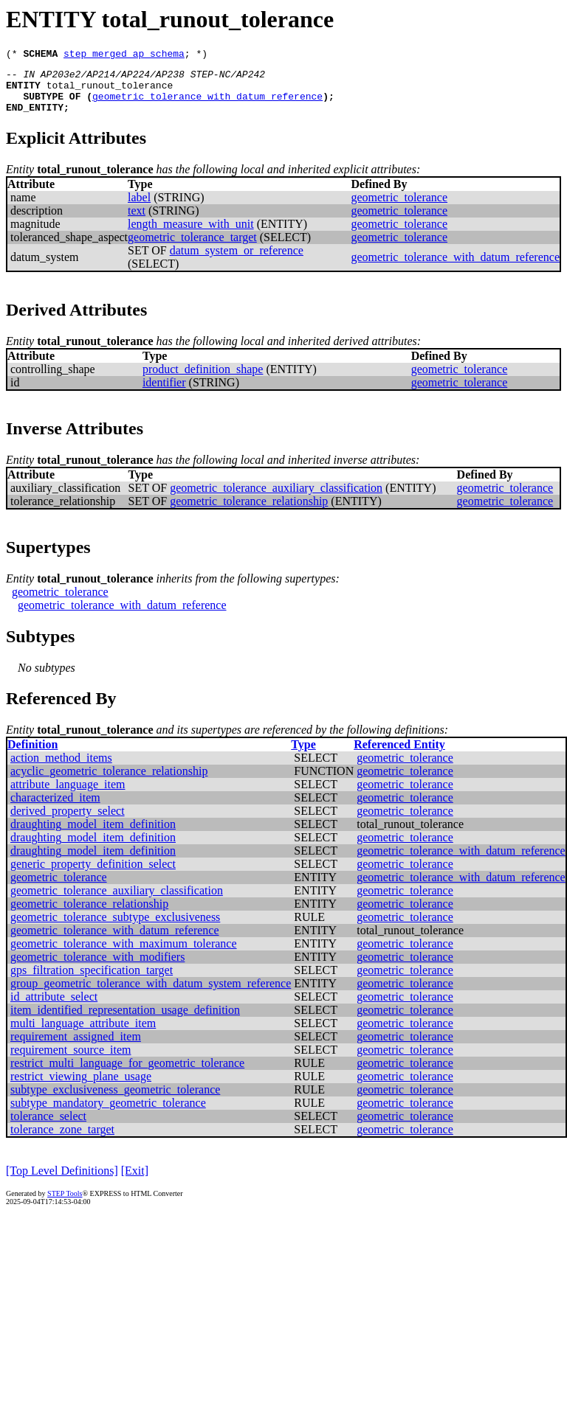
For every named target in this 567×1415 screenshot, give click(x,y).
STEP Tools (64, 1204)
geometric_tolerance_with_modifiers (97, 968)
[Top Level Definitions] (62, 1181)
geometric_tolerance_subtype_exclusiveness (115, 928)
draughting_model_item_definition (93, 835)
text (136, 221)
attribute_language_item (68, 795)
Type (303, 755)
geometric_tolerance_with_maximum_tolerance (123, 954)
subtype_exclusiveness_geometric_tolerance (115, 1100)
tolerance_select (48, 1127)
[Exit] (134, 1181)
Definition (32, 755)
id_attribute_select (53, 1007)
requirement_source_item (70, 1060)
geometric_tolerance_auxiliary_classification (276, 499)
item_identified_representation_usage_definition (125, 1021)
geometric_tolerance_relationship (249, 512)
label (139, 208)
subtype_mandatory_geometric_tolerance (108, 1114)
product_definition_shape (203, 380)
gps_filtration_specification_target (91, 981)
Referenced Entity (399, 755)
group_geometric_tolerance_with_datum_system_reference (150, 994)
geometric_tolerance (399, 208)
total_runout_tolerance (110, 91)
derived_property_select (67, 822)
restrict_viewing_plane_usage (80, 1087)
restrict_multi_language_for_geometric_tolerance (127, 1074)
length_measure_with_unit (191, 235)
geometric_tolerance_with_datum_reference (207, 104)
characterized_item (55, 808)
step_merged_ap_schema (124, 55)
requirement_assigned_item (75, 1047)
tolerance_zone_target (62, 1140)
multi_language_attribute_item (83, 1034)
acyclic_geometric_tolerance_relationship (108, 782)
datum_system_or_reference (236, 261)
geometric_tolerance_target (192, 248)
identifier (164, 393)
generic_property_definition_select (93, 875)
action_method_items (61, 768)
